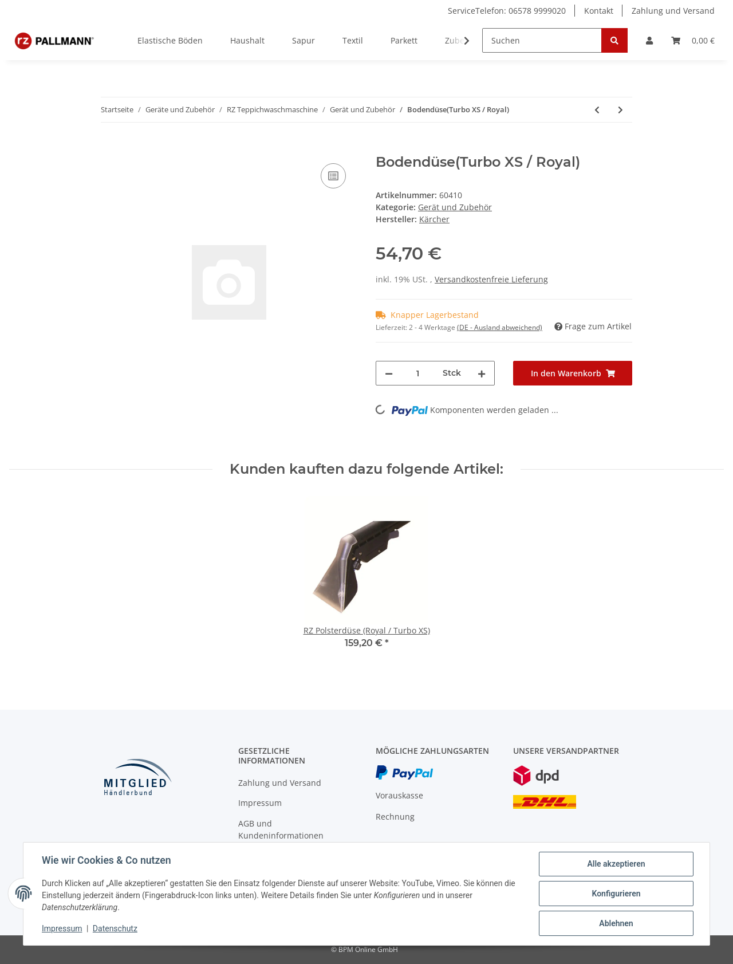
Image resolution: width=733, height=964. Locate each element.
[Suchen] (542, 40)
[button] (649, 40)
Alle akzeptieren (616, 863)
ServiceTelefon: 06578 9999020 (507, 10)
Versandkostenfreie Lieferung (491, 279)
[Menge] (418, 373)
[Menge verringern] (388, 373)
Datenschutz (115, 928)
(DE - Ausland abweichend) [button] (499, 327)
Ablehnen (616, 923)
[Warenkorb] (693, 40)
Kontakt (598, 10)
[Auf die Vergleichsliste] (333, 175)
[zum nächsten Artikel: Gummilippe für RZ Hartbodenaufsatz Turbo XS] (620, 109)
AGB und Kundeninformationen (281, 829)
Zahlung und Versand (673, 10)
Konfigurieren (616, 893)
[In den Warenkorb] (110, 147)
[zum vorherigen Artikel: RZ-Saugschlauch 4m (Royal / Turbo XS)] (597, 109)
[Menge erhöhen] (481, 373)
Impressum (260, 802)
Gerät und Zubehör (455, 207)
